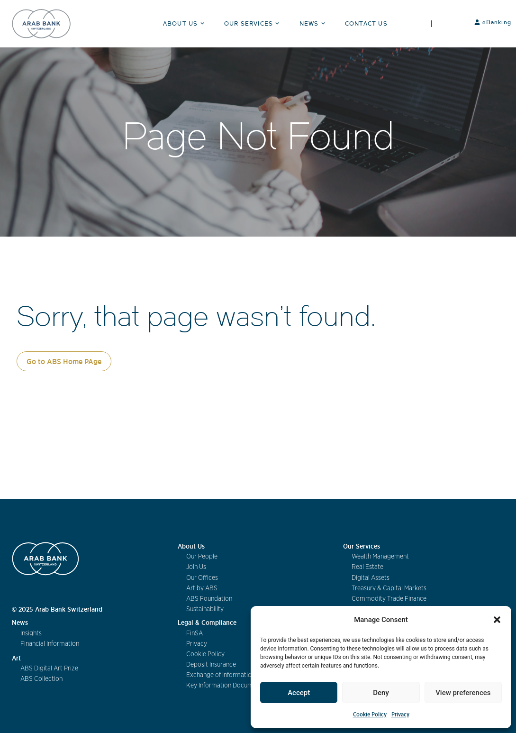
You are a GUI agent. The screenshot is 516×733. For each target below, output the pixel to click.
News (313, 23)
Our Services (253, 23)
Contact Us (366, 23)
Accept (299, 692)
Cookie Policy (370, 714)
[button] (497, 619)
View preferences (462, 692)
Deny (381, 692)
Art (16, 658)
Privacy (400, 714)
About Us (185, 23)
